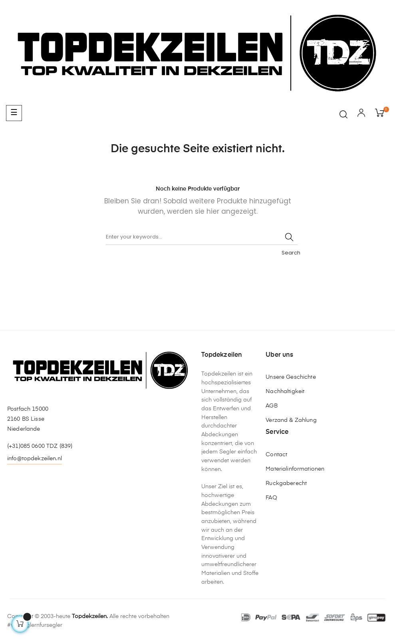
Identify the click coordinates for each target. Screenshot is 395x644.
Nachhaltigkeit (285, 391)
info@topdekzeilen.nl (34, 458)
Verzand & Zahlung (291, 420)
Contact (276, 454)
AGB (271, 406)
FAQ (271, 498)
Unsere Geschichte (291, 377)
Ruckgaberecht (286, 483)
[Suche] (202, 237)
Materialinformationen (295, 469)
